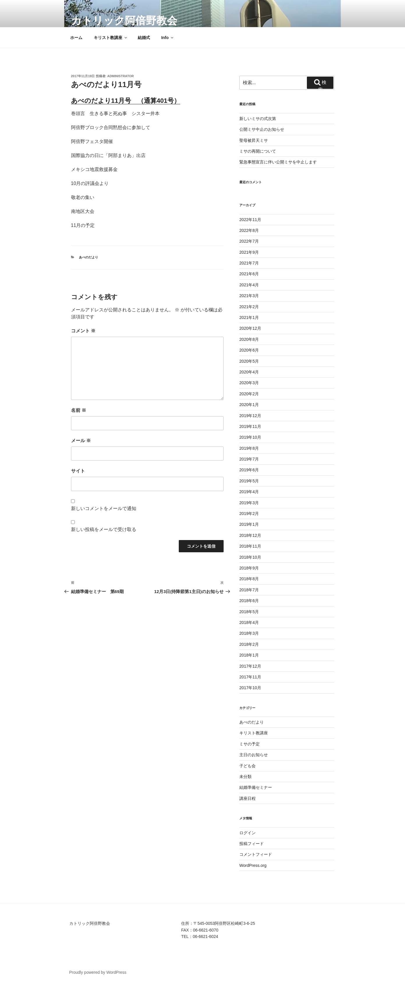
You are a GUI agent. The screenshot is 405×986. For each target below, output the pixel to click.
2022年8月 (249, 230)
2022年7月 (249, 241)
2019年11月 (250, 426)
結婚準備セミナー (255, 787)
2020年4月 (249, 372)
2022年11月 (250, 219)
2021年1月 (249, 317)
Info (167, 37)
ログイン (247, 832)
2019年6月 (249, 470)
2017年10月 (250, 687)
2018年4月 (249, 622)
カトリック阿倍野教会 (124, 21)
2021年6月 (249, 273)
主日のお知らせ (253, 754)
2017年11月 (250, 677)
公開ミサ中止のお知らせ (261, 129)
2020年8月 (249, 339)
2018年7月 (249, 590)
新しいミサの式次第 (257, 118)
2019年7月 (249, 459)
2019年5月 (249, 481)
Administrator (120, 76)
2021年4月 (249, 285)
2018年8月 (249, 578)
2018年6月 (249, 600)
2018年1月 (249, 655)
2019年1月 (249, 524)
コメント (83, 330)
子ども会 (247, 765)
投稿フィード (251, 843)
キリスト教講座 (111, 37)
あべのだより (88, 257)
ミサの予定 (249, 744)
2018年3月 (249, 633)
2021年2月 (249, 306)
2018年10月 (250, 557)
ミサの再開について (257, 151)
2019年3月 (249, 502)
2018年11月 (250, 546)
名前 (78, 410)
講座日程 (247, 798)
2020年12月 (250, 328)
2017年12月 (250, 666)
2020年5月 (249, 361)
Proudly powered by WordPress (98, 972)
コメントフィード (255, 854)
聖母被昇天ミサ (253, 140)
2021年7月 (249, 263)
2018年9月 (249, 568)
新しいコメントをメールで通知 (103, 508)
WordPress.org (252, 865)
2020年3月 (249, 382)
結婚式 (144, 37)
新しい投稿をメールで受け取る (103, 529)
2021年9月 (249, 252)
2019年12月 (250, 415)
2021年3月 (249, 295)
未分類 (245, 776)
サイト (78, 470)
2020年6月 (249, 350)
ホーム (76, 37)
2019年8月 (249, 448)
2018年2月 (249, 644)
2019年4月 (249, 491)
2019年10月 (250, 437)
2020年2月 (249, 393)
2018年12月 (250, 535)
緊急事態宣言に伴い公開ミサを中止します (278, 162)
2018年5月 (249, 611)
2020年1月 (249, 404)
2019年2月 (249, 513)
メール (81, 440)
